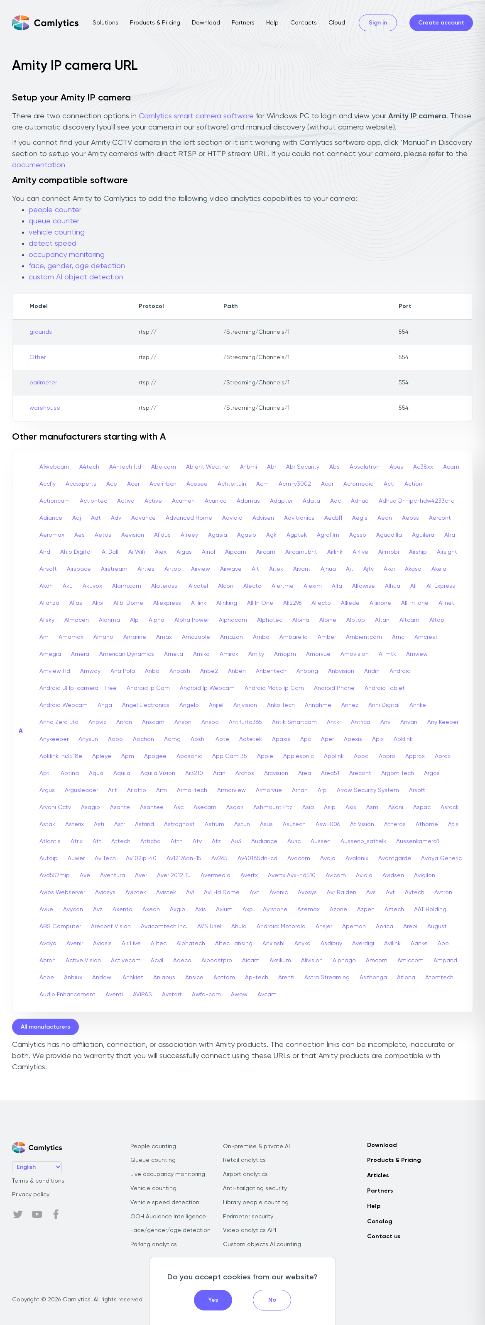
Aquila (121, 773)
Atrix (77, 841)
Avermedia (215, 875)
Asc (179, 807)
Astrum (214, 824)
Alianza (49, 603)
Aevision (132, 535)
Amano (103, 637)
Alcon (225, 586)
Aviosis (102, 943)
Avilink (392, 943)
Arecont (360, 773)
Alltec (159, 943)
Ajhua (328, 569)
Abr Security (302, 467)
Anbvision (341, 671)
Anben (237, 671)
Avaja (328, 858)
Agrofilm (328, 535)
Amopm (285, 654)
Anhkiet (132, 977)
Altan (382, 620)
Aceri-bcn (162, 484)
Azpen (366, 909)
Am (44, 637)
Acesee (197, 484)
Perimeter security (248, 1217)
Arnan (300, 790)
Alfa (337, 586)
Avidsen (393, 875)
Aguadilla (389, 535)
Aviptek (135, 892)
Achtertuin (232, 484)
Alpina (300, 620)
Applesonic (298, 756)
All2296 (292, 603)
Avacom (298, 858)
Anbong (307, 671)
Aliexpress (167, 603)
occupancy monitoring (67, 255)
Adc (335, 501)
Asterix (74, 824)
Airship (418, 552)
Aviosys (105, 892)
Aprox (443, 756)
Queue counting (153, 1160)
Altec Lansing (233, 943)
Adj (76, 518)
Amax (164, 637)
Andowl (102, 977)
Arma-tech (192, 790)
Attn (177, 841)
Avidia (364, 875)
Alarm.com (126, 586)
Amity (256, 654)
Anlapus (164, 977)
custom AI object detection (76, 277)
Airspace (79, 569)
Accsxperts (81, 484)
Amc (398, 637)
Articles (378, 1175)
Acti (389, 484)
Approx (415, 756)
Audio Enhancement (67, 994)
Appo (361, 756)
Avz (98, 909)
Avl (190, 892)
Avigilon (424, 875)
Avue (46, 909)
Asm (372, 807)
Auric (294, 841)
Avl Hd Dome (222, 892)
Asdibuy (331, 943)
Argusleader (81, 790)
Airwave (231, 569)
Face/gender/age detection (170, 1230)
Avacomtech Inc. (164, 926)
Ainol (208, 552)
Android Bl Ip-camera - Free (78, 688)
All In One (260, 603)
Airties (145, 569)
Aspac (422, 807)
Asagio (90, 807)
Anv (385, 722)
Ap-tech (256, 977)
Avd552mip (54, 875)
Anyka (302, 943)
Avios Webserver (62, 892)
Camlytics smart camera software (196, 116)
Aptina (70, 773)
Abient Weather (208, 467)
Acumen (183, 501)
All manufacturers (45, 1027)
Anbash (179, 671)
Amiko (201, 654)
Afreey (189, 535)
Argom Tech (397, 773)
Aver (141, 875)
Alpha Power (191, 620)
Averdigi (363, 943)
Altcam (409, 620)
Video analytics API (249, 1230)
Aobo (115, 739)
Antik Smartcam (294, 722)
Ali (413, 586)
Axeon (151, 909)
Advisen (263, 518)
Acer (133, 484)
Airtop (172, 569)
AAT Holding (430, 909)
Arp (322, 790)
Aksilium (280, 960)
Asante (120, 807)
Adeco (182, 960)
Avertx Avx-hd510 (292, 875)
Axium (224, 909)
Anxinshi (273, 943)
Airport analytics (245, 1174)
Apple (265, 756)
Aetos (103, 535)
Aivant (302, 569)
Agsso (357, 535)
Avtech (414, 892)
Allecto (321, 603)
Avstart (172, 994)
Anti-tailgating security (255, 1188)
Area (304, 773)
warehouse (44, 408)
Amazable (196, 637)
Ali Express (440, 586)
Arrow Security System (368, 790)
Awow (239, 994)
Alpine (327, 620)
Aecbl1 (333, 518)
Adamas (248, 501)
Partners (243, 23)
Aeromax (51, 535)
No (272, 1300)
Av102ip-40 (141, 858)
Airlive (360, 552)
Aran (219, 773)
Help (272, 23)
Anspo (210, 722)
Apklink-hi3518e (60, 756)
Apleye (101, 756)
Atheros (395, 824)
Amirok (229, 654)
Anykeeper (54, 739)
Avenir (74, 943)
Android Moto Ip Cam (274, 688)
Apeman (354, 926)
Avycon (73, 909)
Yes (213, 1300)
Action (413, 484)
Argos (432, 773)
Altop (436, 620)
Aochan (143, 739)
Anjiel (216, 705)
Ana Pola (122, 671)
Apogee (155, 756)
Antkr (334, 722)
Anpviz (97, 722)
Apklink (403, 739)
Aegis (359, 518)
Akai (389, 569)
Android (400, 671)
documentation (38, 165)
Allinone (380, 603)
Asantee (152, 807)
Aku (68, 586)
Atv (197, 841)
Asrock (450, 807)
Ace (111, 484)
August (437, 926)
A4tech (89, 467)
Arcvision (276, 773)
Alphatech (190, 943)
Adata (311, 501)
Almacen (76, 620)
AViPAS (142, 994)
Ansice (194, 977)
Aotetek (250, 739)
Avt (390, 892)
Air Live (131, 943)
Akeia (438, 569)
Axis (200, 909)
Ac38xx (423, 467)
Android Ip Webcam (207, 688)
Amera (80, 654)
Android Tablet (385, 688)
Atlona (406, 977)
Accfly (47, 484)
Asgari (234, 807)
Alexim (313, 586)
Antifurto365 (245, 722)
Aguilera (423, 535)
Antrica (360, 722)
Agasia (217, 535)
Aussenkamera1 (417, 841)
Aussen (321, 841)
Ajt (349, 569)
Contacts (303, 23)
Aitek (276, 569)
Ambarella (293, 637)
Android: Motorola (281, 926)
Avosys (307, 892)
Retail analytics (244, 1160)
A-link (198, 603)
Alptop (355, 620)
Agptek (297, 535)
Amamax (71, 637)
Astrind (144, 824)
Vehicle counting (153, 1188)
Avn (255, 892)
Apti (45, 773)
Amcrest (426, 637)
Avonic (278, 892)
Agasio (246, 535)
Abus (396, 467)
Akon (46, 586)
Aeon (384, 518)
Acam (451, 467)
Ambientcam (364, 637)
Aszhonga (373, 977)
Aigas (184, 552)
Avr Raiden (341, 892)
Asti (99, 824)
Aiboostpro (216, 960)
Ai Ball (110, 552)
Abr (271, 467)
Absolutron (365, 467)
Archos (244, 773)
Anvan (408, 722)
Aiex (161, 552)
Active (153, 501)
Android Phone (334, 688)
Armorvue (269, 790)
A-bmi (248, 467)
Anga (105, 705)
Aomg (172, 739)
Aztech (394, 909)
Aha (449, 535)
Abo (443, 943)
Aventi (114, 994)
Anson (182, 722)
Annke (417, 705)
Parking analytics (153, 1244)
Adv (116, 518)
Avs (371, 892)
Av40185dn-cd (257, 858)
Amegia (50, 654)
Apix (378, 739)
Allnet (446, 603)
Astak (47, 824)
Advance (143, 518)
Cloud (336, 23)
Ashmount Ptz (272, 807)
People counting (153, 1146)
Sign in (378, 23)
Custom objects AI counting (262, 1244)
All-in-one (415, 603)
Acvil (157, 960)
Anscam (153, 722)
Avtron (443, 892)
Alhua (392, 586)
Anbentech (271, 671)
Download (206, 23)
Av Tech (105, 858)
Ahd (44, 552)
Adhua (360, 501)
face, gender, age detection (77, 266)
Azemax (308, 909)
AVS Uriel (209, 926)
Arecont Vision (111, 926)
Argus (47, 790)
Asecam (205, 807)
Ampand (445, 960)
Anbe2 (209, 671)
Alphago (344, 960)
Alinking (226, 603)
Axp (247, 909)
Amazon (231, 637)
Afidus (162, 535)
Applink (334, 756)
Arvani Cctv (55, 807)
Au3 (236, 841)
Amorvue (318, 654)
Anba (152, 671)
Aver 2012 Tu (174, 875)
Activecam (126, 960)
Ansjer (324, 926)
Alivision (312, 960)
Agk (271, 535)
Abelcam (163, 467)
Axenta (122, 909)
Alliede (350, 603)
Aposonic (189, 756)
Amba (261, 637)
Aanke (419, 943)
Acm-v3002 (295, 484)
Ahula (239, 926)
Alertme (283, 586)
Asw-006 (328, 824)
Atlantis (50, 841)
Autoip (48, 858)
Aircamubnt (301, 552)
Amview (417, 654)
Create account (441, 23)
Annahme (318, 705)
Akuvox (92, 586)
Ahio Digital (76, 552)
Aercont (440, 518)
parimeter (43, 383)
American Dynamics (126, 654)
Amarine (134, 637)
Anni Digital (383, 705)
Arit (112, 790)
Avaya (47, 943)
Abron (47, 960)
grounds (40, 332)
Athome (427, 824)
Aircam (265, 552)
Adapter (281, 501)
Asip (330, 807)
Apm (127, 756)
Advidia (232, 518)
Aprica (384, 926)
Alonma (109, 620)
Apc (305, 739)
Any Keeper (442, 722)
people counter (55, 210)
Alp (134, 620)
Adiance (50, 518)
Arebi (410, 926)
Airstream (114, 569)
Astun (242, 824)
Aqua (96, 773)
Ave (85, 875)
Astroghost (179, 824)
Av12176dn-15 (184, 858)
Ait (255, 569)
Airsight (447, 552)
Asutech (294, 824)
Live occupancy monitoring (167, 1174)
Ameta (173, 654)
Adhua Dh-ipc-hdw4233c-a (417, 501)
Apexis (353, 739)
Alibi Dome (128, 603)
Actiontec (93, 501)
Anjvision (245, 705)
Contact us (383, 1236)
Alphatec (269, 620)
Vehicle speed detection (164, 1202)
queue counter (54, 221)
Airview (200, 569)
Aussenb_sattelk (363, 841)
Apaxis (281, 739)
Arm (161, 790)
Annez (349, 705)
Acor (327, 484)
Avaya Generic (441, 858)
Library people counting (256, 1202)
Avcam (267, 994)
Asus (266, 824)
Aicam (251, 960)
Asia (308, 807)
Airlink (335, 552)
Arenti (286, 977)
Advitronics (299, 518)
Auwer (76, 858)
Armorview (231, 790)
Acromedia (358, 484)
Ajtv (368, 569)
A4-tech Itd (125, 467)
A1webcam (54, 467)
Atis (453, 824)
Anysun (88, 739)
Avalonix (356, 858)
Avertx (249, 875)
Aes (79, 535)
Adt (96, 518)
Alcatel (198, 586)
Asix (350, 807)
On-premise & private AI (256, 1146)
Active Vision (83, 960)
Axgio (177, 909)
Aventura (112, 875)
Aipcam (235, 552)
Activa (126, 501)
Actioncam (54, 501)
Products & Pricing (155, 23)
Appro (387, 756)
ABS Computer (60, 926)
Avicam (336, 875)
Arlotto (136, 790)
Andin (372, 671)
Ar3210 (194, 773)
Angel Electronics (145, 705)
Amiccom (410, 960)
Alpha (156, 620)
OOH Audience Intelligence (168, 1217)
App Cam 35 (229, 756)
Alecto (252, 586)
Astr (119, 824)
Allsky (46, 620)
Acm (262, 484)
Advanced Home (189, 518)
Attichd (150, 841)
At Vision (362, 824)
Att (97, 841)
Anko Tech (281, 705)
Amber (327, 637)
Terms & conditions (38, 1181)
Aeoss (410, 518)
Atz (216, 841)
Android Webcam (63, 705)
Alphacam (233, 620)
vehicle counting (57, 232)
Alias (75, 603)
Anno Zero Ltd (58, 722)
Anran (124, 722)
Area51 (330, 773)
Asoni (395, 807)
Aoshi (198, 739)
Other (37, 357)
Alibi (97, 603)
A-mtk (387, 654)
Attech (120, 841)
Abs (334, 467)
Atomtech (439, 977)
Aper (327, 739)
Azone (338, 909)
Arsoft (417, 790)
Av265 (219, 858)
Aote (222, 739)
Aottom (224, 977)
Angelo (189, 705)
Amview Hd (54, 671)
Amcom (376, 960)
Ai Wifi (136, 552)
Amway (90, 671)
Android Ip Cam (148, 688)
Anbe (46, 977)
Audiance (264, 841)
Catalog (379, 1222)
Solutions (105, 23)
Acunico (216, 501)
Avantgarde (394, 858)
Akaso (413, 569)
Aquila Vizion (157, 773)
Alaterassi (165, 586)
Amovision (354, 654)
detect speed (52, 243)
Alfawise (363, 586)
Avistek (166, 892)
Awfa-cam (206, 994)
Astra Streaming (327, 977)
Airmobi (388, 552)
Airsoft (48, 569)
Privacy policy (30, 1195)
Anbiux (73, 977)
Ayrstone (275, 909)
